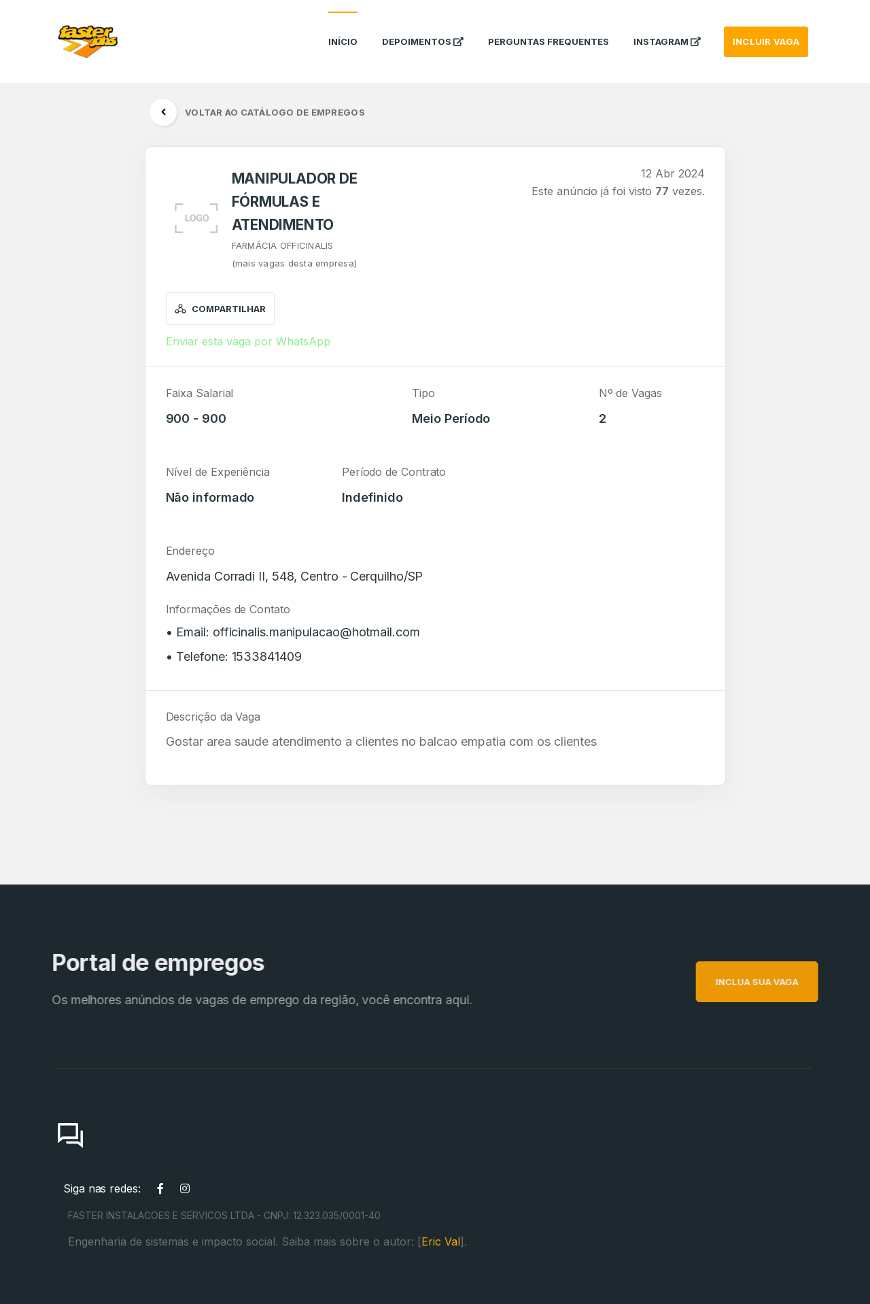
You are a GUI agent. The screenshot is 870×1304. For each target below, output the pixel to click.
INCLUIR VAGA (766, 29)
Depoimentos (423, 29)
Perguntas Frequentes (548, 29)
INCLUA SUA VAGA (774, 981)
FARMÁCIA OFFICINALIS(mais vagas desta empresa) (295, 254)
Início (343, 29)
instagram (667, 29)
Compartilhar (220, 309)
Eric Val (440, 1241)
